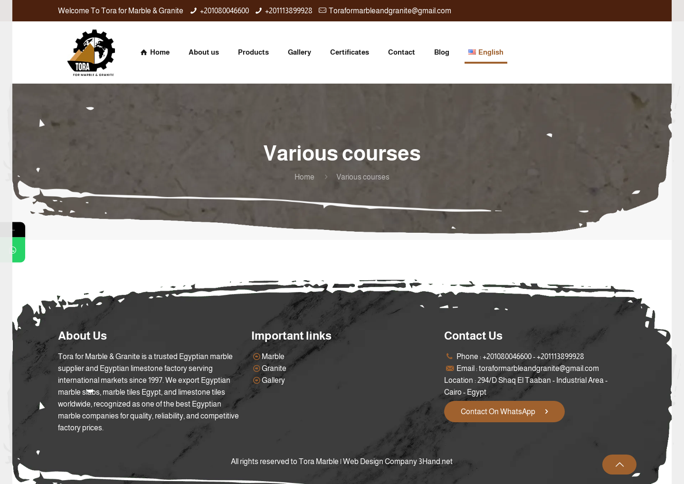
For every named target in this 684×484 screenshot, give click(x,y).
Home (304, 177)
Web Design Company (380, 461)
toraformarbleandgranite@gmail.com (539, 368)
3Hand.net (435, 461)
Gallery (273, 380)
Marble (273, 356)
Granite (274, 368)
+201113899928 (289, 11)
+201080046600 (224, 11)
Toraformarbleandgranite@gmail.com (390, 11)
